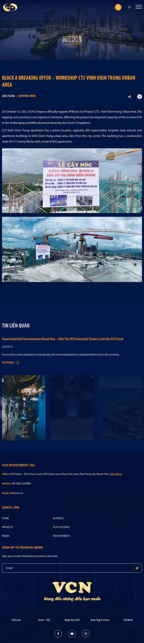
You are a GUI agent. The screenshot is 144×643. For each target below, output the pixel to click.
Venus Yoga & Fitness (100, 620)
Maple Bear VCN (72, 620)
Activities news (27, 96)
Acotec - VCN (44, 620)
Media (5, 536)
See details (10, 376)
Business (58, 518)
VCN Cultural (61, 527)
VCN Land (16, 620)
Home (5, 518)
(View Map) (115, 474)
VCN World (128, 620)
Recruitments (61, 536)
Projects (7, 527)
